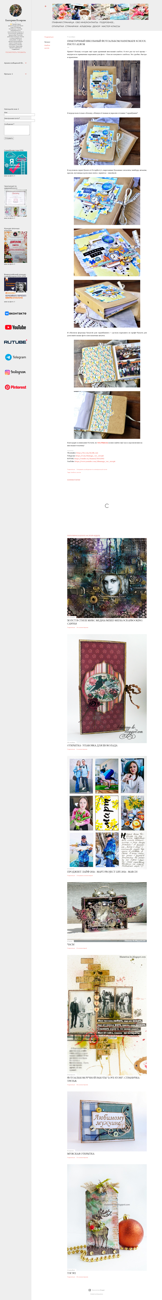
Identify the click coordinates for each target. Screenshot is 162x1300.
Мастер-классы (111, 26)
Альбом (47, 45)
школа (46, 48)
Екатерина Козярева (15, 20)
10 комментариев (82, 1157)
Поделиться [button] (48, 37)
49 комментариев (82, 627)
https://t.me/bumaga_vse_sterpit (90, 456)
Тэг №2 (71, 1273)
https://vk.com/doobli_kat (87, 453)
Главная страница (63, 22)
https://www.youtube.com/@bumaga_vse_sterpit (95, 461)
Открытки (58, 26)
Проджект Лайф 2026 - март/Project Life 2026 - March (102, 871)
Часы (70, 944)
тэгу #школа (102, 443)
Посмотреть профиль (15, 52)
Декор (96, 26)
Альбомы (85, 26)
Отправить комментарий (85, 875)
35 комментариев (82, 1084)
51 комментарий (82, 948)
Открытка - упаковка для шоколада (92, 745)
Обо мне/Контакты (87, 22)
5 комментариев (82, 749)
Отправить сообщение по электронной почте (92, 469)
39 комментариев (82, 1277)
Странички (71, 26)
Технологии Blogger (96, 1290)
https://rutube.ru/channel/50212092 (89, 458)
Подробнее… (107, 22)
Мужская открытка (80, 1153)
